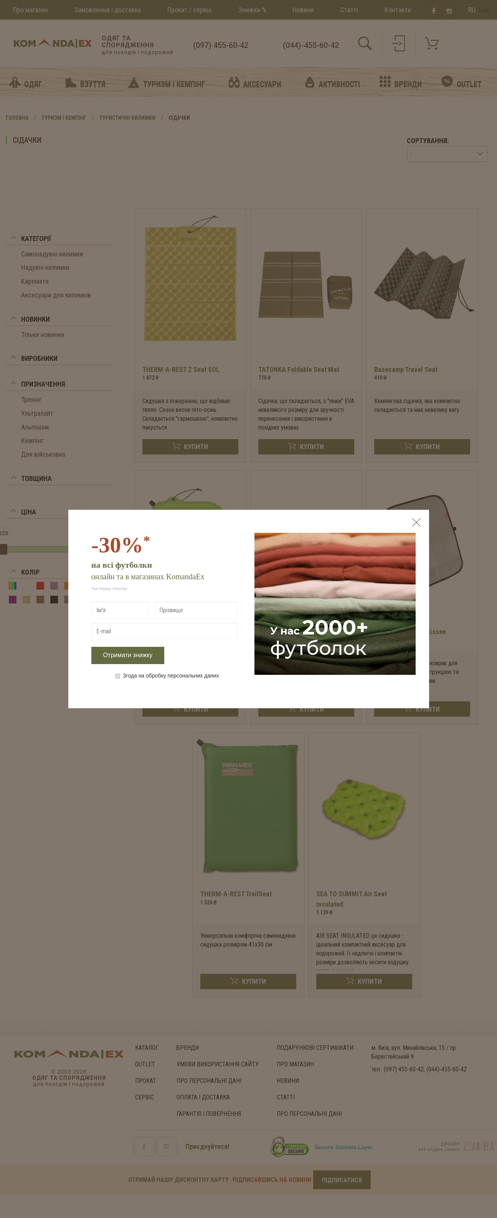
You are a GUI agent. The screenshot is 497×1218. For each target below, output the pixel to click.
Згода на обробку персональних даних (167, 676)
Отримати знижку (127, 655)
